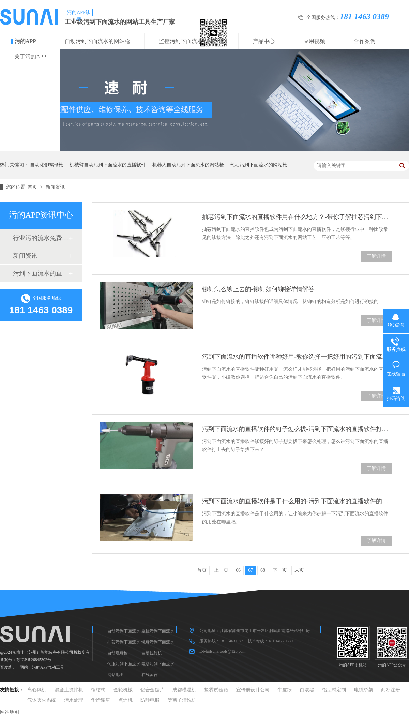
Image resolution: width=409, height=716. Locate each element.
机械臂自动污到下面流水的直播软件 (108, 164)
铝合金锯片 (152, 689)
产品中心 (264, 41)
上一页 (221, 570)
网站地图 (115, 674)
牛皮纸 (284, 689)
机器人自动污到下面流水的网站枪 (188, 164)
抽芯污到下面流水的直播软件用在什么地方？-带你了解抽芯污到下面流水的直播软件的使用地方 (297, 216)
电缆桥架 (363, 689)
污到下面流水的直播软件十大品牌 (40, 273)
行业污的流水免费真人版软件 (40, 238)
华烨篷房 (100, 700)
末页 (299, 570)
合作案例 (365, 41)
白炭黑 (307, 689)
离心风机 (36, 689)
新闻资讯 (55, 187)
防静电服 (150, 700)
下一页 (280, 570)
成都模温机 (184, 689)
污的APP (25, 41)
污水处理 (73, 700)
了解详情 (376, 256)
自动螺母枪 (117, 653)
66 (238, 570)
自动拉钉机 (151, 653)
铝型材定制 (334, 689)
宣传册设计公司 (253, 689)
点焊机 (125, 700)
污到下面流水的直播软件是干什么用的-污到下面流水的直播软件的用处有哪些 (297, 501)
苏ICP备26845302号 (33, 659)
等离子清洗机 (182, 700)
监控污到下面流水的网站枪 (191, 41)
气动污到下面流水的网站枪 (258, 164)
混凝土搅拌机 (69, 689)
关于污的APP (30, 56)
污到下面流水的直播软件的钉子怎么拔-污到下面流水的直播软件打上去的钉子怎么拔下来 (297, 429)
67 (250, 570)
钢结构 (98, 689)
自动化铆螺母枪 (46, 164)
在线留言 (149, 674)
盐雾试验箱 (216, 689)
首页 (33, 187)
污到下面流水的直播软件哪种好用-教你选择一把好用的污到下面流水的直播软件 (297, 356)
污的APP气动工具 (48, 667)
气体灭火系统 (41, 700)
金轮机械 (123, 689)
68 (262, 570)
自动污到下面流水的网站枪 (97, 41)
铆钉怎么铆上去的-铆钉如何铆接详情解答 (258, 289)
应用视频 (314, 41)
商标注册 (390, 689)
